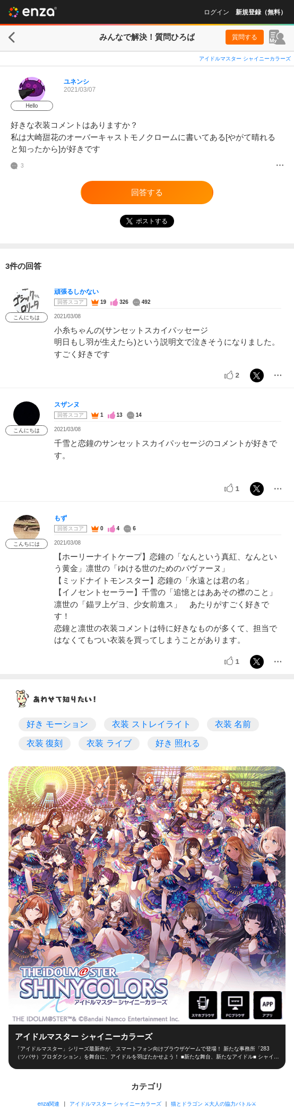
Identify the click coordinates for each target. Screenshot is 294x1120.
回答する (147, 192)
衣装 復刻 (45, 743)
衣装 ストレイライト (151, 724)
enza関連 (49, 1104)
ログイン (216, 12)
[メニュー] (279, 166)
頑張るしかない (76, 291)
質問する (244, 37)
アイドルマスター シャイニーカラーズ (245, 59)
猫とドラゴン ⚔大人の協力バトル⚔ (213, 1104)
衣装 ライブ (109, 743)
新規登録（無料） (261, 12)
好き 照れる (177, 743)
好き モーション (57, 724)
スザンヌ (67, 404)
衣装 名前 (233, 724)
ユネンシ (76, 81)
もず (60, 518)
